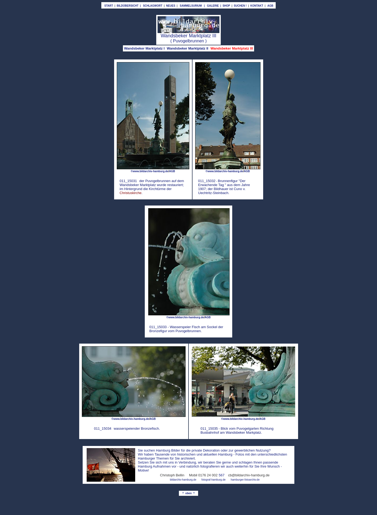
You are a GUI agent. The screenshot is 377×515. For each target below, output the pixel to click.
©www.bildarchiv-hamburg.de (150, 171)
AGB (208, 317)
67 (222, 475)
